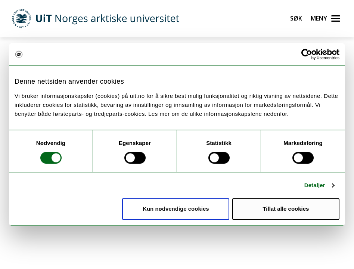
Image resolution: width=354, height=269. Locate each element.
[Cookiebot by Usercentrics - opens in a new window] (306, 54)
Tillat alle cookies (286, 209)
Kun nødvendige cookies (176, 209)
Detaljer (314, 185)
